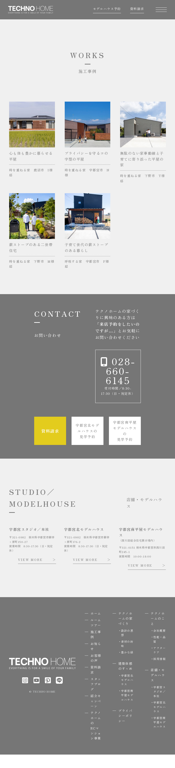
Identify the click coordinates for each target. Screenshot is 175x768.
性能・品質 (159, 652)
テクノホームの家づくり (125, 631)
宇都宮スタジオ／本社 (159, 705)
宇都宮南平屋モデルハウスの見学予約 (125, 443)
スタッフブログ (95, 697)
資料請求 (136, 10)
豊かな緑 (127, 666)
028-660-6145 (118, 381)
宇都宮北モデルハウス (127, 693)
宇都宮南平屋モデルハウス (127, 708)
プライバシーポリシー (125, 729)
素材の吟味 (127, 657)
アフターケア (159, 663)
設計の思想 (127, 646)
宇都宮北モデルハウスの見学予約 (87, 443)
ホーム (95, 626)
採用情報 (159, 672)
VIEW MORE (30, 573)
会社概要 (159, 644)
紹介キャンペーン (95, 714)
